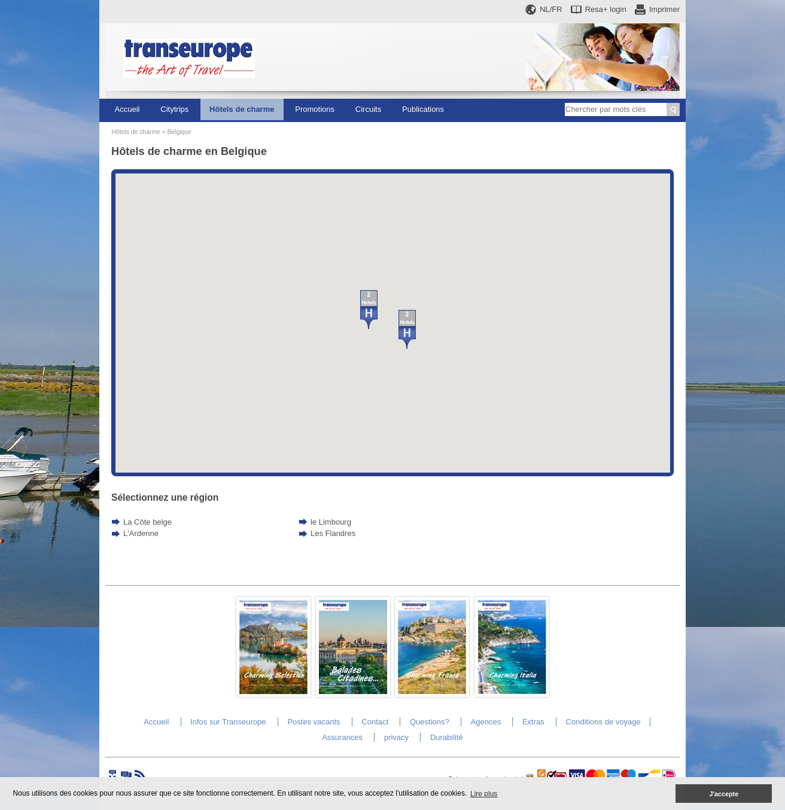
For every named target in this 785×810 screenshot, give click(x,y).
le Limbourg (331, 521)
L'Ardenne (141, 533)
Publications (423, 109)
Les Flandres (333, 533)
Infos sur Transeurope (228, 721)
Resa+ (605, 9)
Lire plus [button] (483, 794)
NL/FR (551, 9)
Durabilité (446, 737)
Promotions (314, 109)
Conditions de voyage (603, 721)
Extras (533, 721)
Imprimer (664, 9)
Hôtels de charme (241, 109)
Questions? (429, 721)
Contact (374, 721)
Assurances (342, 737)
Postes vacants (313, 721)
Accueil (127, 109)
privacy (396, 737)
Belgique (179, 132)
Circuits (368, 109)
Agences (486, 721)
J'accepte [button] (723, 793)
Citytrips (174, 109)
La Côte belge (147, 521)
